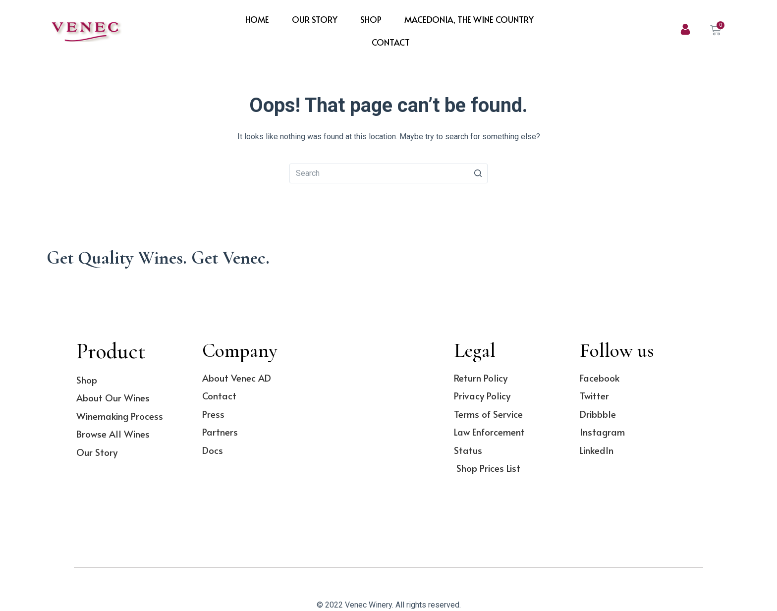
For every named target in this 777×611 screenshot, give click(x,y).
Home (257, 19)
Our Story (314, 19)
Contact (391, 42)
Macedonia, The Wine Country (469, 19)
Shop (371, 19)
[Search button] (478, 173)
